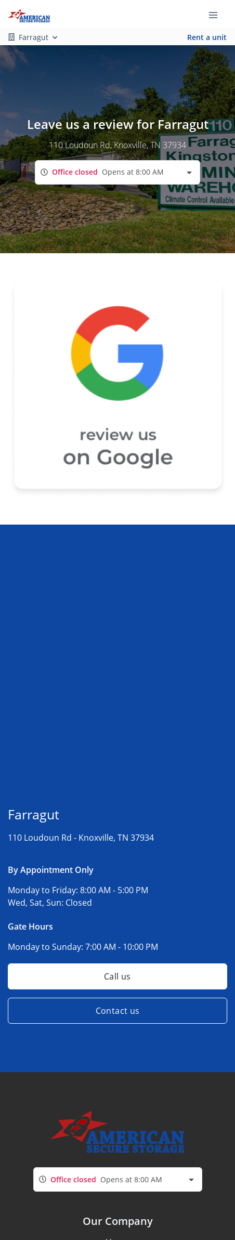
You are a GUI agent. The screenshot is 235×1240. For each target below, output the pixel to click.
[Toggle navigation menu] (217, 14)
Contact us (118, 1010)
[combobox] (117, 172)
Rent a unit (207, 37)
